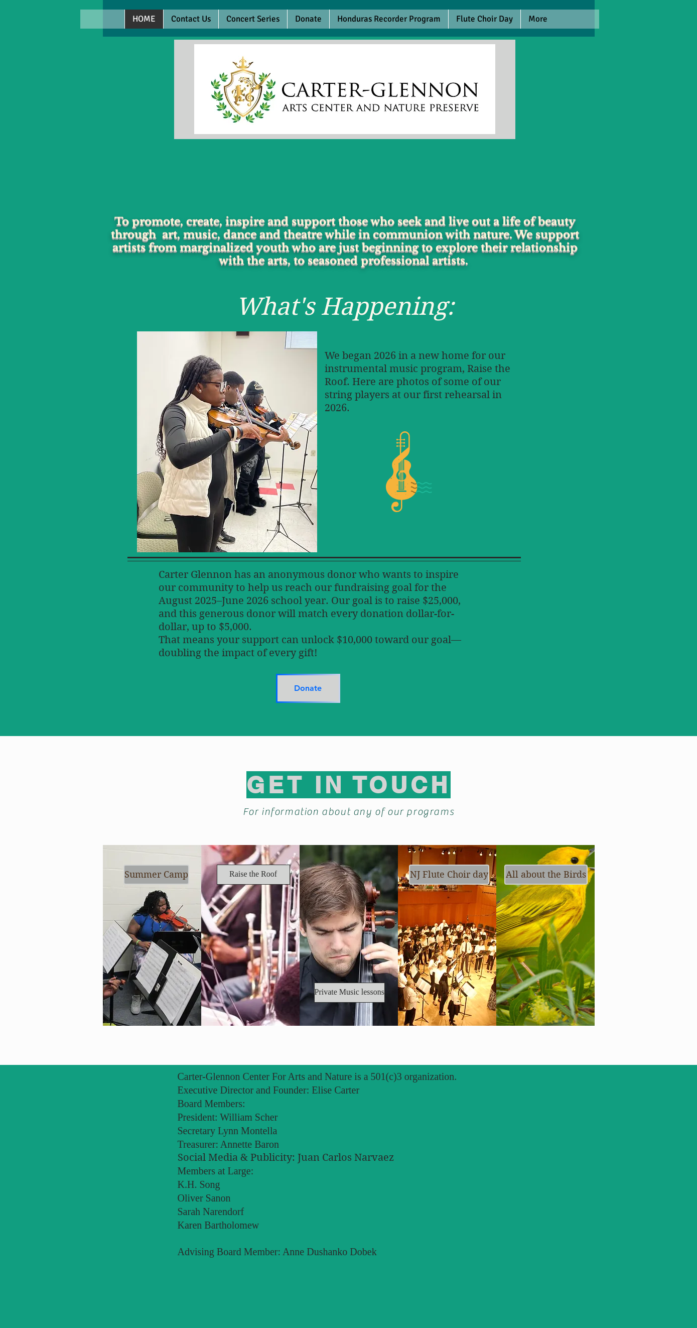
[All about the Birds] (546, 875)
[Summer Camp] (156, 875)
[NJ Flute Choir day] (449, 875)
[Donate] (308, 688)
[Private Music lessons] (349, 993)
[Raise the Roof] (253, 875)
